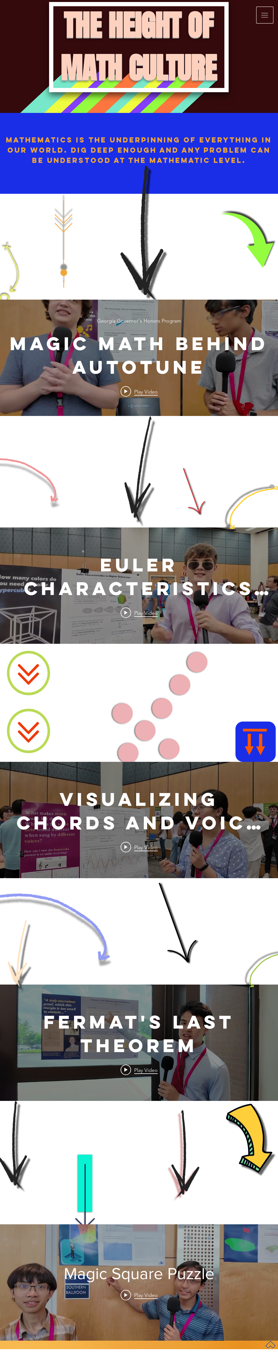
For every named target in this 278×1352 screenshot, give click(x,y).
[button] (264, 15)
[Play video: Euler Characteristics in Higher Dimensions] (139, 613)
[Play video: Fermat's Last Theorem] (139, 1070)
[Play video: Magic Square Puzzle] (139, 1295)
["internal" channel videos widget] (139, 358)
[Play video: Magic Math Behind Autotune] (139, 391)
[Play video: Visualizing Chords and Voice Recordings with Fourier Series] (139, 847)
